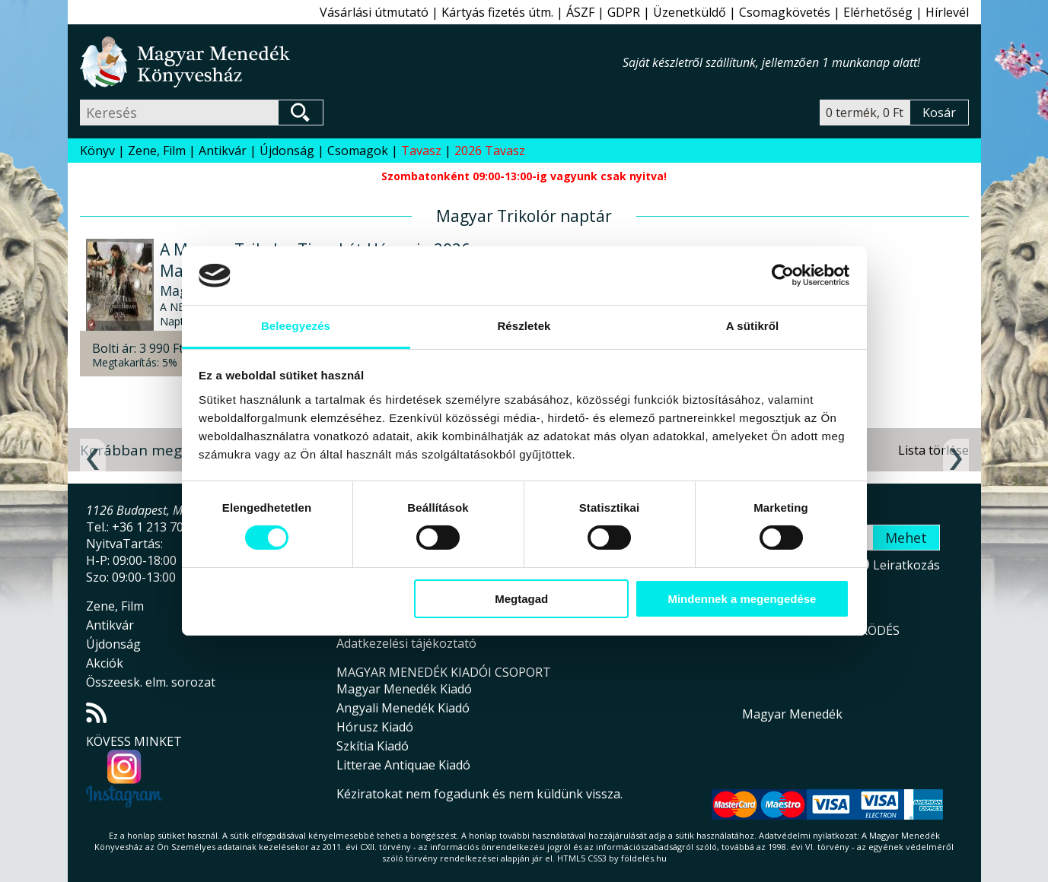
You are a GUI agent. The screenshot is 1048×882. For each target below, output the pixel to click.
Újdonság (287, 150)
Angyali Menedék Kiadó (403, 708)
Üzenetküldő (689, 12)
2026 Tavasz (489, 150)
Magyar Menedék (792, 714)
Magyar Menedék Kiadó (404, 689)
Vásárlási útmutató (374, 12)
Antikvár (223, 150)
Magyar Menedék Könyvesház (351, 61)
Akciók (104, 663)
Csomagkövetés (784, 12)
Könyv (97, 150)
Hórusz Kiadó (374, 727)
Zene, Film (157, 150)
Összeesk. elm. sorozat (150, 682)
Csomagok (357, 150)
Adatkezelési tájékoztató (406, 643)
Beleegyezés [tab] (295, 325)
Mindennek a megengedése (741, 598)
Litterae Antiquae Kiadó (403, 765)
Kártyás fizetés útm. (497, 12)
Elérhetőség (878, 12)
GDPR (623, 12)
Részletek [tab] (523, 325)
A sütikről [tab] (752, 325)
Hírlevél (947, 12)
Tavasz (421, 150)
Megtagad (521, 598)
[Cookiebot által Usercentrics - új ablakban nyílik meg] (782, 275)
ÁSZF (580, 12)
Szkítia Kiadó (372, 746)
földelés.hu (644, 858)
